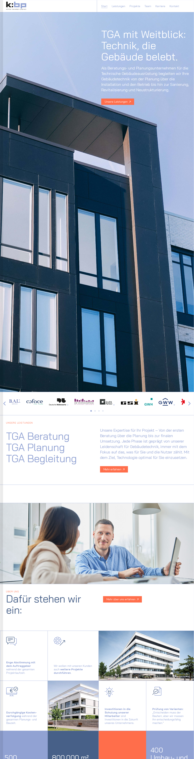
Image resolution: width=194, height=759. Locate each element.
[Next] (189, 403)
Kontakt (174, 6)
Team (147, 6)
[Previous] (5, 403)
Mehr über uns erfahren (122, 599)
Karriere (160, 6)
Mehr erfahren (114, 469)
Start (104, 6)
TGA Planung (35, 447)
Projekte (134, 6)
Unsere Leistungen (118, 102)
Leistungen (118, 6)
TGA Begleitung (41, 458)
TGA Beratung (37, 436)
